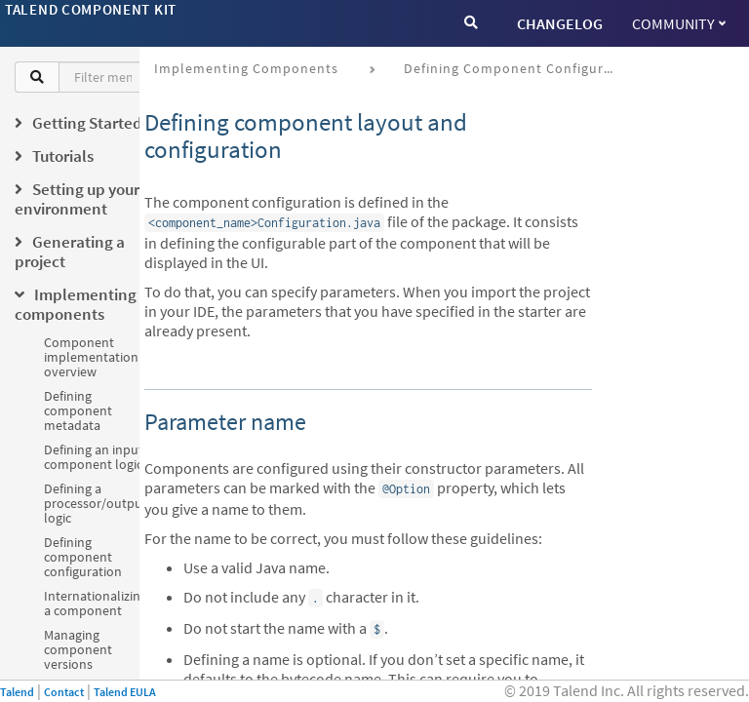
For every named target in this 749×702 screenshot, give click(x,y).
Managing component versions (78, 649)
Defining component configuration (83, 556)
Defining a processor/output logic (95, 503)
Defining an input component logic (93, 457)
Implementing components (246, 68)
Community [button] (679, 23)
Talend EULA (125, 691)
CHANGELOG (560, 23)
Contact (64, 691)
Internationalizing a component (95, 603)
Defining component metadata (78, 410)
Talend (17, 691)
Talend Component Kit (91, 9)
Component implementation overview (91, 356)
